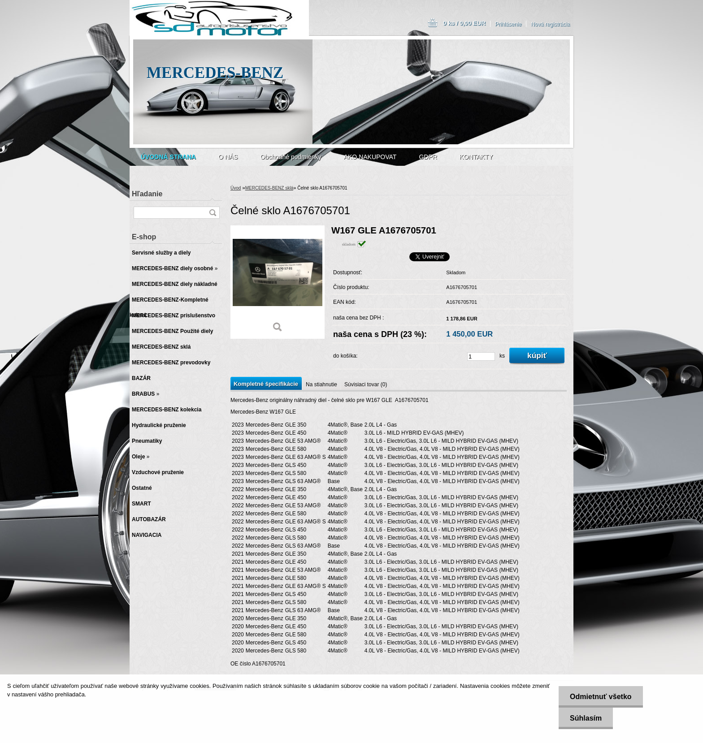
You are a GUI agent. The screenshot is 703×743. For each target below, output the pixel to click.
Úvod (235, 188)
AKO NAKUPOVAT (370, 156)
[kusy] (481, 356)
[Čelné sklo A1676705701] (277, 282)
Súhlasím (586, 718)
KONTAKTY (476, 156)
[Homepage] (168, 157)
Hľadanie (147, 194)
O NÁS (228, 156)
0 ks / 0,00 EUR (464, 23)
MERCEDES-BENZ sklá (269, 188)
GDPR (428, 156)
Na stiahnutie (321, 384)
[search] (212, 212)
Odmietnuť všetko (600, 696)
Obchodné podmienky (290, 156)
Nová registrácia (550, 24)
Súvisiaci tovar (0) (365, 384)
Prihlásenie (508, 24)
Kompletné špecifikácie (266, 383)
